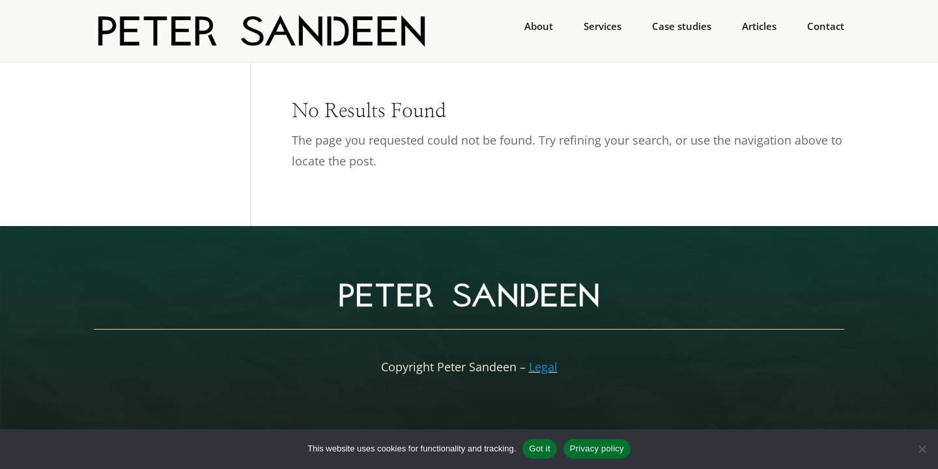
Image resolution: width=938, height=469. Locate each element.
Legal (543, 367)
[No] (921, 448)
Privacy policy (597, 448)
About (538, 27)
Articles (759, 27)
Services (602, 27)
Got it (539, 448)
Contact (825, 27)
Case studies (681, 27)
